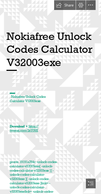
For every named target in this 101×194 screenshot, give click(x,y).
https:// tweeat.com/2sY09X (24, 128)
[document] (50, 97)
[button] (65, 5)
